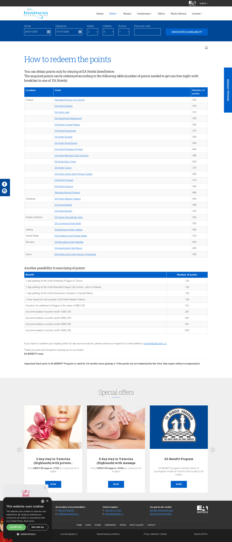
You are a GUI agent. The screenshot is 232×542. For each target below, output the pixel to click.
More (179, 484)
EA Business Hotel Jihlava (68, 229)
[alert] (27, 518)
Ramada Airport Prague (67, 192)
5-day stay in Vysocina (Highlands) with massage (116, 461)
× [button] (47, 501)
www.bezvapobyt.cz (69, 534)
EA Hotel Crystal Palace (67, 124)
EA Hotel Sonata (63, 136)
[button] (27, 534)
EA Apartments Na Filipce (68, 248)
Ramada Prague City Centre (70, 99)
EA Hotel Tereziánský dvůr (69, 217)
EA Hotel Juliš (62, 112)
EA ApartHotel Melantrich (68, 118)
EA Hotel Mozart (63, 211)
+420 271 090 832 (66, 510)
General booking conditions (108, 534)
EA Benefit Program (178, 459)
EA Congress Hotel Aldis (68, 223)
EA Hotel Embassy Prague (69, 149)
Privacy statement (151, 534)
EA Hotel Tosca (63, 167)
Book (53, 484)
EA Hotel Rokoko (64, 106)
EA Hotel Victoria (64, 186)
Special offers (228, 90)
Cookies (163, 534)
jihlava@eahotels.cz (114, 514)
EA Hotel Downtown (65, 130)
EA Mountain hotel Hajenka (69, 242)
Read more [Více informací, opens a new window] (29, 521)
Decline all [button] (38, 527)
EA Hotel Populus (64, 180)
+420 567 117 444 (113, 510)
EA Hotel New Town (65, 161)
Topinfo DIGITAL (201, 534)
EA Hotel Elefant (63, 204)
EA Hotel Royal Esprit (66, 143)
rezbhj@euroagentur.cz (68, 514)
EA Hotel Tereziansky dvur (161, 510)
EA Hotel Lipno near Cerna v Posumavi (75, 254)
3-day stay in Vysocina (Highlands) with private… (53, 461)
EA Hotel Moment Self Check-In (72, 155)
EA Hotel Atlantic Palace (68, 198)
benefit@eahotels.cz (155, 343)
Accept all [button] (16, 527)
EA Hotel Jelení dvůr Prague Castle (73, 174)
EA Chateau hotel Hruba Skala (71, 235)
